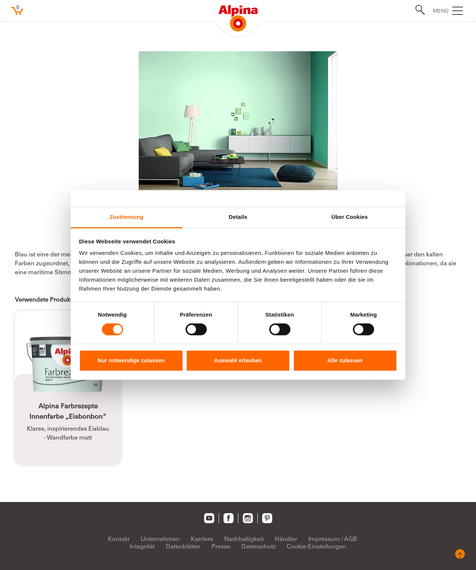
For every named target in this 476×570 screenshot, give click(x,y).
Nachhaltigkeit (244, 540)
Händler (286, 540)
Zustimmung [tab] (127, 217)
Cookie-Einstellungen (316, 547)
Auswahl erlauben (238, 360)
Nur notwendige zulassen (131, 360)
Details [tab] (238, 217)
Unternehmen (160, 540)
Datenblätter (183, 547)
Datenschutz (258, 547)
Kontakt (118, 540)
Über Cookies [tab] (349, 217)
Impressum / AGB (332, 540)
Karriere (202, 540)
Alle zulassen (345, 360)
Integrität (142, 547)
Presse (221, 547)
